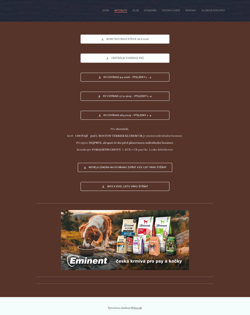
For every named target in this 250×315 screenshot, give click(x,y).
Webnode (136, 308)
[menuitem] (194, 11)
